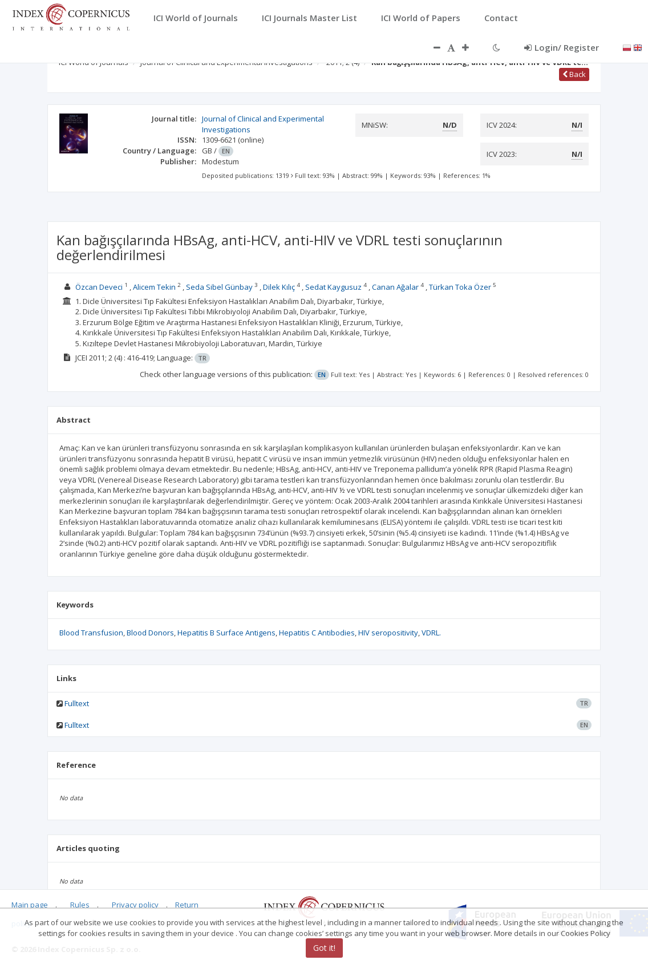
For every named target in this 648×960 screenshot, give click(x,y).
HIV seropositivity (388, 632)
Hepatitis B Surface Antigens (226, 632)
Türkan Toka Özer (460, 287)
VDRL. (431, 632)
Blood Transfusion (91, 632)
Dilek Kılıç (279, 287)
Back (574, 74)
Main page (29, 905)
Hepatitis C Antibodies (317, 632)
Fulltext (76, 703)
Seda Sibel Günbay (219, 287)
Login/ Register (561, 47)
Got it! (324, 947)
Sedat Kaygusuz (333, 287)
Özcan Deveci (99, 287)
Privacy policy (135, 905)
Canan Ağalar (395, 287)
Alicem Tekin (154, 287)
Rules (80, 905)
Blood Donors (150, 632)
